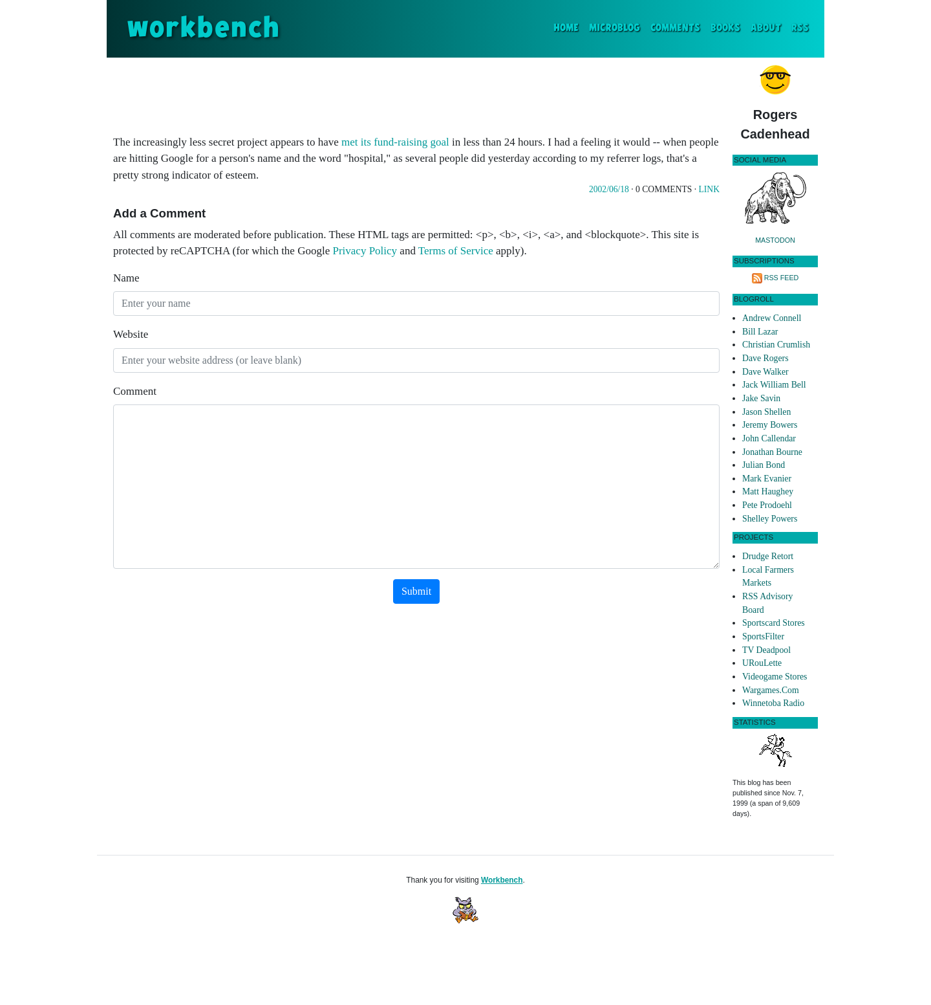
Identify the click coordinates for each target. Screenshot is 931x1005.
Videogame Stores (774, 676)
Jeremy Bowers (769, 425)
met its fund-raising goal (395, 142)
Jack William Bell (774, 385)
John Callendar (769, 438)
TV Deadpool (766, 650)
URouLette (762, 663)
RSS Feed (781, 278)
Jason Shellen (766, 412)
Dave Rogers (765, 358)
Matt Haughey (767, 491)
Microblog (614, 28)
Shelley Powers (769, 519)
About (766, 28)
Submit (416, 591)
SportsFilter (763, 636)
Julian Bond (763, 465)
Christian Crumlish (776, 344)
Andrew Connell (771, 318)
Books (725, 28)
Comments (675, 28)
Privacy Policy (364, 251)
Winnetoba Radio (773, 703)
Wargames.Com (770, 690)
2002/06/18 (609, 189)
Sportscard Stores (773, 623)
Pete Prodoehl (767, 505)
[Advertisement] (416, 93)
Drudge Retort (767, 556)
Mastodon (775, 240)
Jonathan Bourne (772, 452)
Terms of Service (455, 251)
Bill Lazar (760, 332)
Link (709, 189)
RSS (800, 28)
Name (126, 278)
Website (130, 334)
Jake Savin (761, 398)
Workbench (502, 880)
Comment (134, 391)
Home (568, 27)
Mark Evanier (766, 478)
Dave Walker (765, 372)
